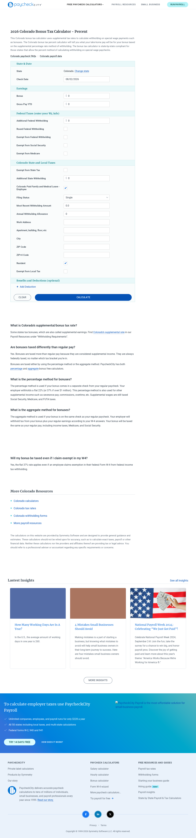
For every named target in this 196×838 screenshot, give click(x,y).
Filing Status (23, 197)
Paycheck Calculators (85, 5)
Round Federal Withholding (30, 129)
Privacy (93, 825)
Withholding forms (148, 774)
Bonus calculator (99, 780)
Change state (82, 71)
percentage (16, 368)
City (19, 238)
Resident (21, 263)
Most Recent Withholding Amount (34, 205)
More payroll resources (27, 523)
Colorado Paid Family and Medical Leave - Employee (38, 188)
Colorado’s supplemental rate (108, 332)
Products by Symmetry (20, 774)
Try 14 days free (19, 742)
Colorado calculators (26, 500)
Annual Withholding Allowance (32, 214)
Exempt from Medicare (28, 153)
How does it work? (52, 742)
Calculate (83, 297)
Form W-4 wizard (99, 786)
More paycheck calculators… (105, 792)
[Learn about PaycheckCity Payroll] (153, 723)
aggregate (33, 368)
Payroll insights (146, 792)
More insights (98, 680)
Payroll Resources (124, 4)
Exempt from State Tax (28, 170)
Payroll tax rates (147, 768)
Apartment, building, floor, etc (32, 230)
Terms (103, 825)
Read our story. (46, 800)
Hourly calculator (99, 774)
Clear (22, 297)
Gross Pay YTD (24, 104)
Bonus (20, 96)
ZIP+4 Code (23, 255)
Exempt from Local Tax (28, 271)
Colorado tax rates (25, 508)
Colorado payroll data (51, 56)
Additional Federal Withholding (32, 120)
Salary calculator (99, 768)
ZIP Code (21, 247)
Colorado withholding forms (30, 515)
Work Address (24, 222)
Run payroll (177, 4)
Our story (13, 780)
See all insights (179, 580)
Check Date (22, 79)
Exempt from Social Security (31, 145)
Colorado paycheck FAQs (23, 56)
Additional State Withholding (31, 178)
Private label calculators (21, 768)
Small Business (150, 4)
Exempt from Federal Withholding (34, 137)
